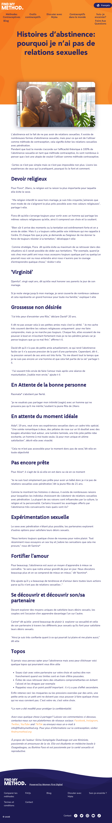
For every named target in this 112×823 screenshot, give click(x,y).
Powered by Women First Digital (46, 784)
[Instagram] (87, 815)
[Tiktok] (99, 815)
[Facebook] (75, 815)
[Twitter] (81, 815)
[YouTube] (93, 815)
